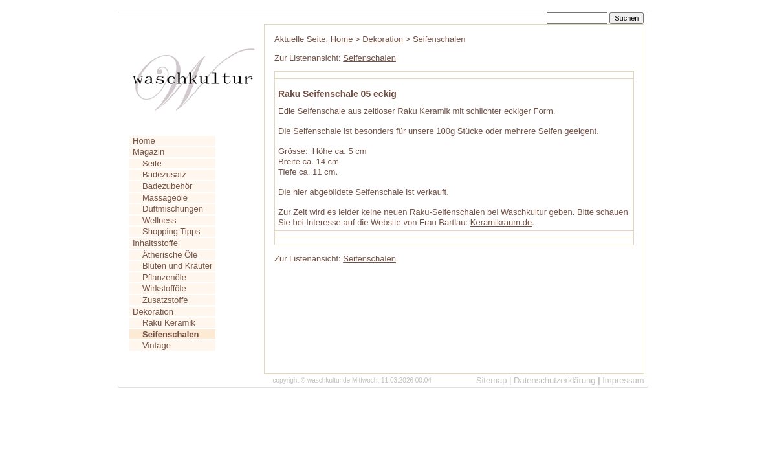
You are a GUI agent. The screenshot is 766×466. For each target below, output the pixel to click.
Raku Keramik (168, 322)
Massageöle (165, 198)
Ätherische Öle (169, 255)
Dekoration (153, 311)
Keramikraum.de (501, 222)
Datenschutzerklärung (554, 380)
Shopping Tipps (171, 231)
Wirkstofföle (164, 288)
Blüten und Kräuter (177, 266)
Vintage (156, 345)
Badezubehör (167, 186)
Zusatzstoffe (165, 300)
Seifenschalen (369, 58)
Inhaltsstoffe (155, 243)
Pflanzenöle (164, 277)
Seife (152, 163)
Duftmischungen (172, 209)
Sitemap (491, 380)
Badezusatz (164, 174)
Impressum (623, 380)
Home (144, 141)
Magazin (148, 152)
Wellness (159, 220)
